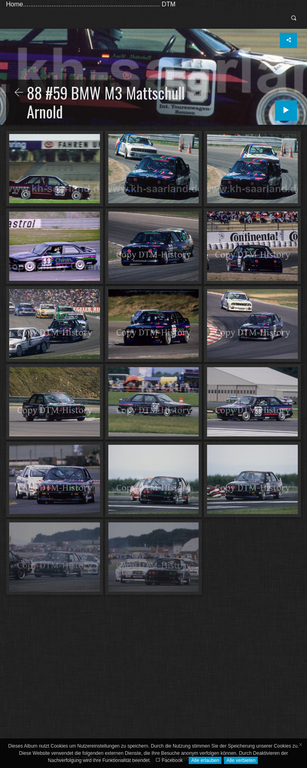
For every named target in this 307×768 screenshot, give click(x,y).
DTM (168, 4)
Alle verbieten (240, 760)
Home (14, 4)
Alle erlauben (205, 760)
